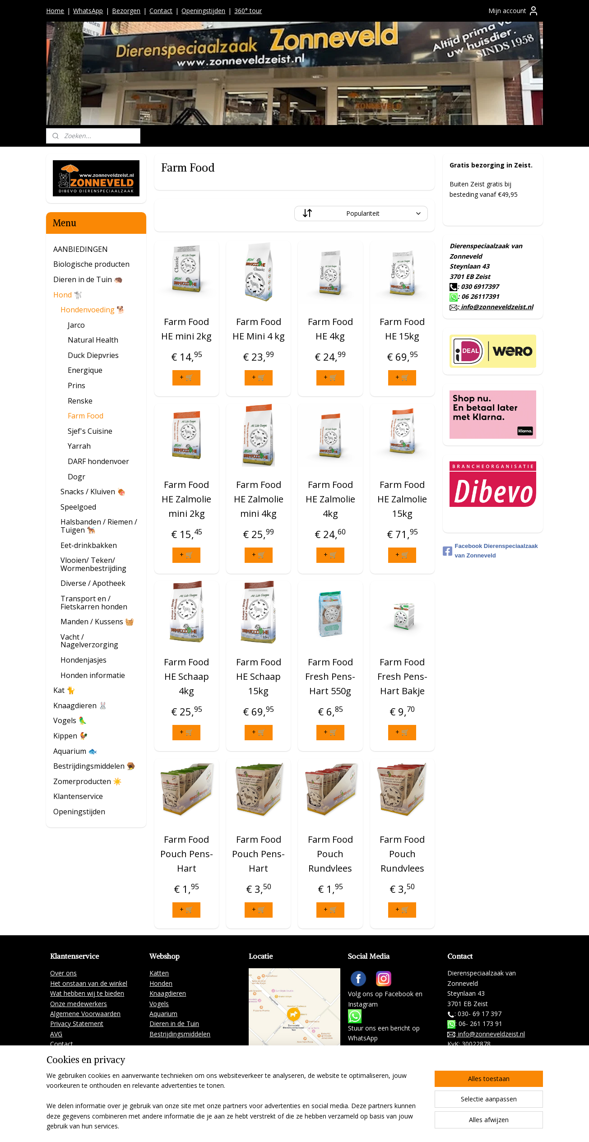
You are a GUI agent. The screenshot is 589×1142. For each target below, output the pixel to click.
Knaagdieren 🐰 (80, 705)
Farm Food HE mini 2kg (187, 329)
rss (304, 1125)
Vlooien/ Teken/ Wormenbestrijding (93, 564)
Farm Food (85, 416)
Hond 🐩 (68, 295)
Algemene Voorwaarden (85, 1013)
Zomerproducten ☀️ (87, 781)
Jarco (76, 325)
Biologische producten (91, 264)
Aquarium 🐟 (75, 751)
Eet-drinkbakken (88, 545)
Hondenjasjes (83, 660)
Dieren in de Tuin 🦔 (88, 279)
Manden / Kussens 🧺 (97, 622)
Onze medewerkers (78, 1003)
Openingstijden (203, 10)
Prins (76, 385)
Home (55, 10)
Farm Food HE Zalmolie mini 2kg (187, 499)
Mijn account (513, 10)
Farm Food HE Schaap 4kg (186, 676)
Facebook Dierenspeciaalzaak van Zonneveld (490, 551)
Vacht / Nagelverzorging (89, 641)
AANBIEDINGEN (80, 249)
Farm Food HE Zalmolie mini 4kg (258, 499)
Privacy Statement (76, 1023)
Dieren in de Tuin (174, 1023)
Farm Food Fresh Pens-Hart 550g (331, 676)
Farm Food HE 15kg (402, 329)
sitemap (286, 1125)
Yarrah (79, 446)
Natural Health (93, 340)
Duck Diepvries (93, 355)
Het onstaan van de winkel (88, 983)
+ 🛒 (187, 377)
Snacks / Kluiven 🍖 (93, 492)
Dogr (76, 477)
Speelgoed (78, 507)
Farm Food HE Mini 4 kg (258, 329)
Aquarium (163, 1013)
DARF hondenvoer (98, 461)
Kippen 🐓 (70, 736)
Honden (160, 983)
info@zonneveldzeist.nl (496, 306)
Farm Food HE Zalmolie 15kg (402, 499)
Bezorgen (126, 10)
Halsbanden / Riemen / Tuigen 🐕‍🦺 (98, 526)
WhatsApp (88, 10)
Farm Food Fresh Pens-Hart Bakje (402, 676)
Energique (85, 370)
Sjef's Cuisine (90, 431)
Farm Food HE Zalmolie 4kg (330, 499)
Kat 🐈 (64, 690)
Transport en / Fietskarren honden (93, 603)
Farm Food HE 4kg (330, 329)
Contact (160, 10)
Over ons (63, 973)
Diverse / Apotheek (92, 583)
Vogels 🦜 (70, 720)
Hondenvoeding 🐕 (92, 310)
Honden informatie (92, 675)
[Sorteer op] (361, 213)
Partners (62, 1053)
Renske (80, 401)
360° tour (248, 10)
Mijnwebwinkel (418, 1125)
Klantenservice (78, 796)
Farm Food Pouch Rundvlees (330, 853)
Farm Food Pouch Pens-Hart (186, 853)
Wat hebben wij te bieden (87, 993)
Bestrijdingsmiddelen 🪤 (94, 766)
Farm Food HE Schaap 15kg (258, 676)
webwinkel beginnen (339, 1125)
